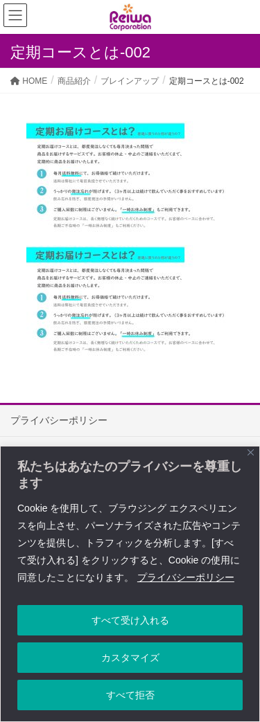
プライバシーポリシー (185, 577)
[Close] (251, 452)
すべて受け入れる (130, 620)
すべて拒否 (130, 695)
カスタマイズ (130, 657)
